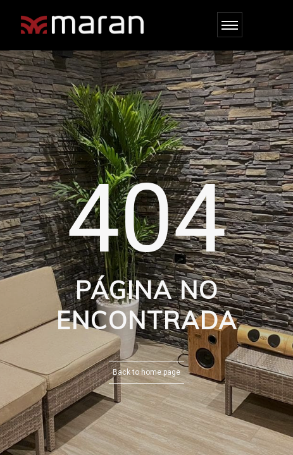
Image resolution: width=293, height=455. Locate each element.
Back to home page (146, 372)
